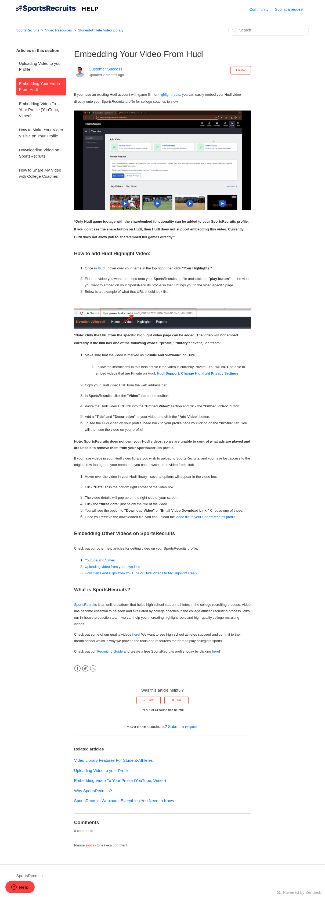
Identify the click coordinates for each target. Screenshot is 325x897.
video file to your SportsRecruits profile (206, 517)
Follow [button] (240, 70)
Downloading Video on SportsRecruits (39, 153)
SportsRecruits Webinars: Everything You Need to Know (124, 800)
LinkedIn (93, 668)
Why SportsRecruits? (93, 790)
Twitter (85, 668)
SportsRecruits (27, 30)
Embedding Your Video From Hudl (39, 86)
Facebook (77, 668)
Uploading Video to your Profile (40, 66)
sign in (91, 845)
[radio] (148, 700)
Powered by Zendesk (302, 892)
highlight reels (169, 94)
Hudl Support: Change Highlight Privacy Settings (197, 373)
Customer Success (105, 69)
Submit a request (289, 9)
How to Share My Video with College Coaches (40, 173)
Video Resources (58, 30)
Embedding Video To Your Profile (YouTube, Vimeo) (39, 109)
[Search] (268, 30)
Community (259, 9)
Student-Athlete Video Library (101, 30)
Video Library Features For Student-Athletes (113, 760)
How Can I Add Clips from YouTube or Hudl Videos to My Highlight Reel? (141, 573)
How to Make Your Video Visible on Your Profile (41, 132)
